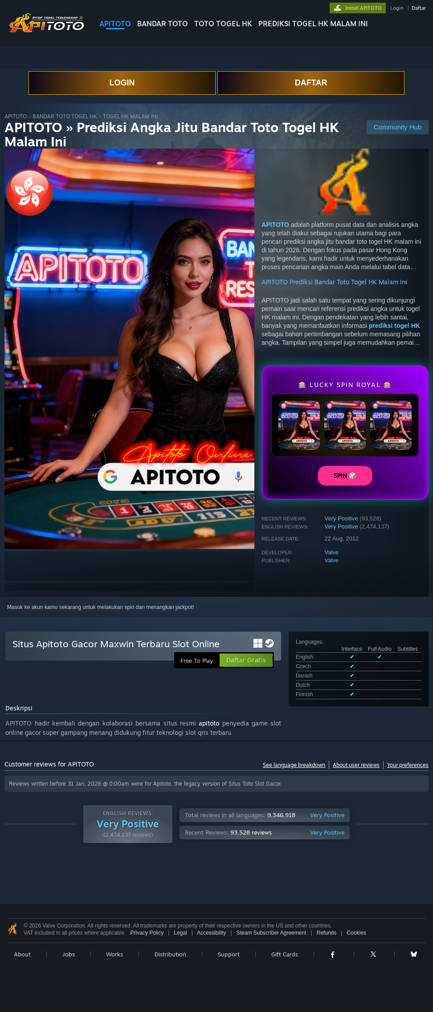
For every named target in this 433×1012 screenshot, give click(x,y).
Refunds (327, 933)
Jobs (68, 954)
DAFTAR (311, 82)
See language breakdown (294, 765)
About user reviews (356, 765)
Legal (180, 933)
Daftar (419, 8)
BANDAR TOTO (162, 23)
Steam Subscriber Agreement (271, 933)
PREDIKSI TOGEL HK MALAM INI (313, 23)
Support (229, 954)
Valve (332, 552)
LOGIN (122, 82)
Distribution (170, 954)
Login (396, 8)
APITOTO (115, 23)
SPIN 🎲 (345, 475)
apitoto (209, 723)
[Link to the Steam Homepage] (46, 30)
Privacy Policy (146, 933)
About (22, 954)
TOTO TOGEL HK (223, 23)
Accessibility (211, 933)
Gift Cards (284, 954)
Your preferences (408, 765)
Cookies (356, 933)
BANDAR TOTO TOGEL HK (65, 116)
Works (114, 954)
